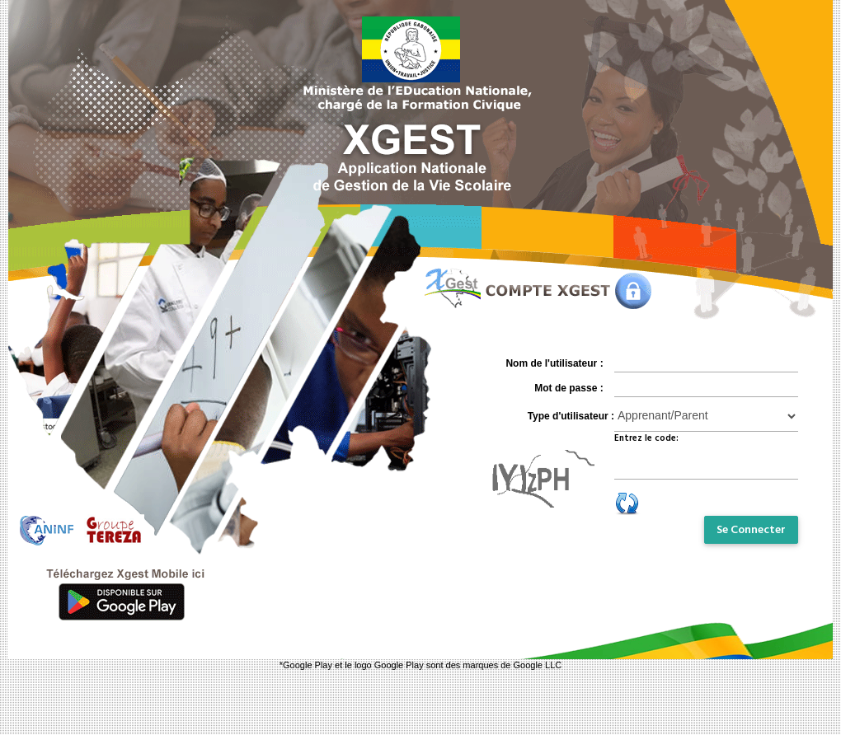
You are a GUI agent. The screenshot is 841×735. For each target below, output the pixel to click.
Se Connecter (751, 530)
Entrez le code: (646, 438)
